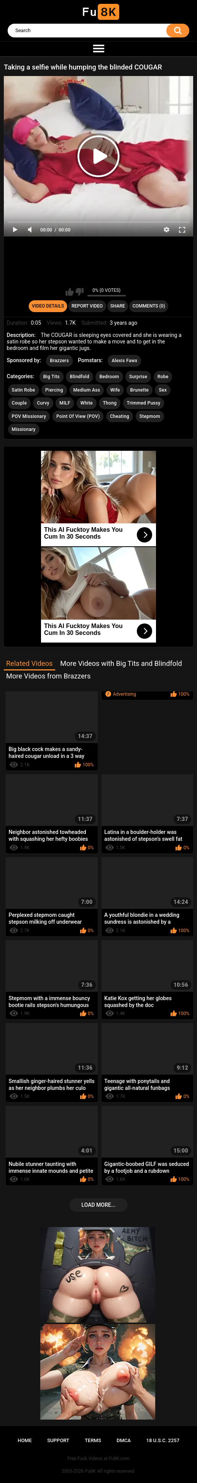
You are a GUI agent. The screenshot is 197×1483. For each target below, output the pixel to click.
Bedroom (109, 376)
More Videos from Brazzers (48, 676)
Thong (110, 403)
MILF (64, 403)
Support (58, 1440)
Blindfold (79, 376)
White (86, 403)
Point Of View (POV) (78, 416)
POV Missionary (29, 416)
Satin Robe (23, 390)
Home (25, 1440)
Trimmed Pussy (144, 403)
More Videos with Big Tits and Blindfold (121, 663)
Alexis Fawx (124, 360)
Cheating (119, 416)
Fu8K (90, 1471)
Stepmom (150, 416)
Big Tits (51, 376)
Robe (163, 376)
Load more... (99, 1205)
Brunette (139, 390)
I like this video (70, 292)
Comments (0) (149, 306)
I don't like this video (80, 292)
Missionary (24, 429)
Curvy (43, 403)
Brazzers (59, 360)
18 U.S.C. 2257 (163, 1440)
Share (117, 306)
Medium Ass (86, 390)
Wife (115, 390)
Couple (19, 403)
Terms (93, 1440)
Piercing (54, 390)
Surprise (138, 376)
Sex (163, 390)
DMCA (124, 1440)
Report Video (87, 306)
